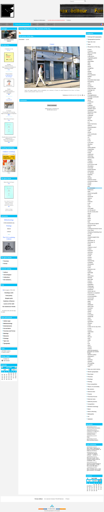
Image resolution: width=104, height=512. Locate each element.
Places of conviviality (93, 386)
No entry (90, 120)
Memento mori (91, 269)
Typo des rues (91, 42)
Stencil (9, 228)
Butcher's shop (92, 225)
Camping (90, 262)
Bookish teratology (92, 406)
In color (90, 233)
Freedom (90, 162)
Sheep (89, 71)
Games (90, 348)
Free (89, 78)
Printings (90, 379)
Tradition (90, 161)
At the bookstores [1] (9, 223)
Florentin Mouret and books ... (94, 428)
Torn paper (90, 208)
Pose (89, 220)
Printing (89, 381)
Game (89, 184)
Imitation (90, 282)
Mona (89, 100)
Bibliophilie (90, 414)
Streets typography (92, 371)
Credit (89, 255)
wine (89, 338)
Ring (89, 64)
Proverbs (90, 376)
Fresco (90, 49)
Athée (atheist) (91, 147)
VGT (89, 83)
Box (89, 186)
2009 (89, 340)
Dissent (90, 117)
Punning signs (91, 107)
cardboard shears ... (91, 434)
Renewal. (90, 359)
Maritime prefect (92, 354)
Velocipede (91, 110)
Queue (89, 159)
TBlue (89, 245)
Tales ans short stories (93, 369)
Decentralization (92, 127)
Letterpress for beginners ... (93, 431)
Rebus (89, 135)
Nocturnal (90, 196)
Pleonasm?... (91, 356)
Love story (90, 142)
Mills (89, 63)
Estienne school (92, 179)
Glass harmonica (92, 124)
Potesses (90, 250)
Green (89, 195)
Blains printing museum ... (93, 440)
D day (89, 244)
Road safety (91, 157)
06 (89, 486)
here (89, 366)
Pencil (89, 91)
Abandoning (91, 260)
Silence (90, 125)
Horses (90, 257)
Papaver (90, 54)
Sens (89, 318)
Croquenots (91, 287)
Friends (89, 394)
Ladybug (90, 105)
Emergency (91, 81)
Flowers (90, 323)
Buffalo (90, 76)
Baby (89, 301)
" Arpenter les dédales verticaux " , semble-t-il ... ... (93, 454)
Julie (89, 130)
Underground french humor (95, 228)
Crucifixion (90, 86)
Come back (91, 298)
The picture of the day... (94, 46)
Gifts (89, 333)
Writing (90, 73)
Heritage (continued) (93, 96)
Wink (89, 358)
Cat (89, 343)
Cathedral (90, 115)
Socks (89, 132)
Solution (90, 254)
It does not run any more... (95, 326)
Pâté (89, 216)
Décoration (91, 276)
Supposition (91, 149)
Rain (89, 191)
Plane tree (90, 113)
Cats (89, 139)
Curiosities (90, 315)
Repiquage (91, 286)
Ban (89, 222)
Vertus (89, 311)
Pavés (89, 313)
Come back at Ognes (93, 223)
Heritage (90, 98)
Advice (89, 85)
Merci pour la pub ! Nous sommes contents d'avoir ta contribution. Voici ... (93, 459)
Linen (89, 140)
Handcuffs (90, 316)
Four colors (91, 230)
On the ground (91, 210)
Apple (89, 303)
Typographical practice (93, 39)
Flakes (89, 249)
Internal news (91, 391)
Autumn (90, 281)
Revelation (90, 166)
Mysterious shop (92, 112)
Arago (89, 152)
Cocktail (90, 151)
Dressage (90, 272)
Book (89, 409)
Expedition (90, 284)
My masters (90, 389)
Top (52, 506)
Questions (90, 321)
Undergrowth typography (94, 37)
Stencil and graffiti (92, 193)
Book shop (90, 306)
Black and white (92, 53)
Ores (89, 176)
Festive (90, 320)
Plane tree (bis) (92, 88)
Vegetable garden (92, 58)
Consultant (92, 188)
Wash (89, 218)
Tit (88, 137)
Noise (89, 66)
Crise (89, 267)
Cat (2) (90, 330)
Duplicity (90, 174)
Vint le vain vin (91, 291)
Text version (6, 360)
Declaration (91, 264)
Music (89, 213)
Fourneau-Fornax (92, 396)
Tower (89, 227)
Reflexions (90, 189)
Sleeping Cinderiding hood (95, 232)
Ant (89, 205)
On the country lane (93, 211)
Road (89, 235)
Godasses (90, 289)
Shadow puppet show (93, 237)
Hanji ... (89, 437)
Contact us (6, 359)
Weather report (92, 108)
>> (100, 480)
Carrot (89, 103)
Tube (89, 206)
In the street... (91, 294)
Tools (89, 44)
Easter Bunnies (92, 169)
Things (89, 129)
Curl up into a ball (92, 164)
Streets (90, 347)
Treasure (90, 51)
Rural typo (90, 374)
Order (89, 325)
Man (89, 146)
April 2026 (94, 478)
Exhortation (91, 171)
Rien (89, 274)
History (90, 259)
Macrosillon (91, 61)
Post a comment (52, 105)
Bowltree (90, 144)
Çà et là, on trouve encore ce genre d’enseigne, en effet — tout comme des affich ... (94, 465)
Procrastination (92, 75)
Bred (89, 345)
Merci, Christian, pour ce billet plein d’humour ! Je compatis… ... (94, 470)
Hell (89, 69)
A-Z (89, 122)
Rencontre (90, 299)
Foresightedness (92, 95)
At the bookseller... (92, 296)
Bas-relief (90, 279)
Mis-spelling (91, 363)
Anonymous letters (92, 181)
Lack (89, 203)
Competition (90, 404)
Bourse (90, 336)
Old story (90, 252)
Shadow (90, 361)
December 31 (91, 240)
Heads (89, 183)
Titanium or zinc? (92, 247)
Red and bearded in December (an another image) (93, 352)
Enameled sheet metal (93, 80)
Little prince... (91, 56)
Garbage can (91, 90)
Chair (89, 238)
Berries (90, 93)
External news (91, 399)
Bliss (89, 200)
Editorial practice (92, 401)
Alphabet (90, 419)
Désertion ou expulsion (94, 293)
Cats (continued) (92, 134)
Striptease (90, 304)
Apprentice (90, 331)
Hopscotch (90, 154)
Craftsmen (90, 102)
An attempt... (91, 173)
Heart (89, 118)
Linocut (9, 231)
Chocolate (90, 167)
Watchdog (90, 156)
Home (89, 265)
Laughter (90, 364)
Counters (90, 308)
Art (88, 342)
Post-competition (92, 384)
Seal (89, 335)
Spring (89, 309)
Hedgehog (90, 68)
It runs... (90, 328)
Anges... (90, 271)
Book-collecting (91, 411)
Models (90, 178)
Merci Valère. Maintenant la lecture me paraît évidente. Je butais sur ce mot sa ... (94, 449)
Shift (89, 215)
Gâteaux (90, 59)
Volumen (90, 201)
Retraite (90, 277)
